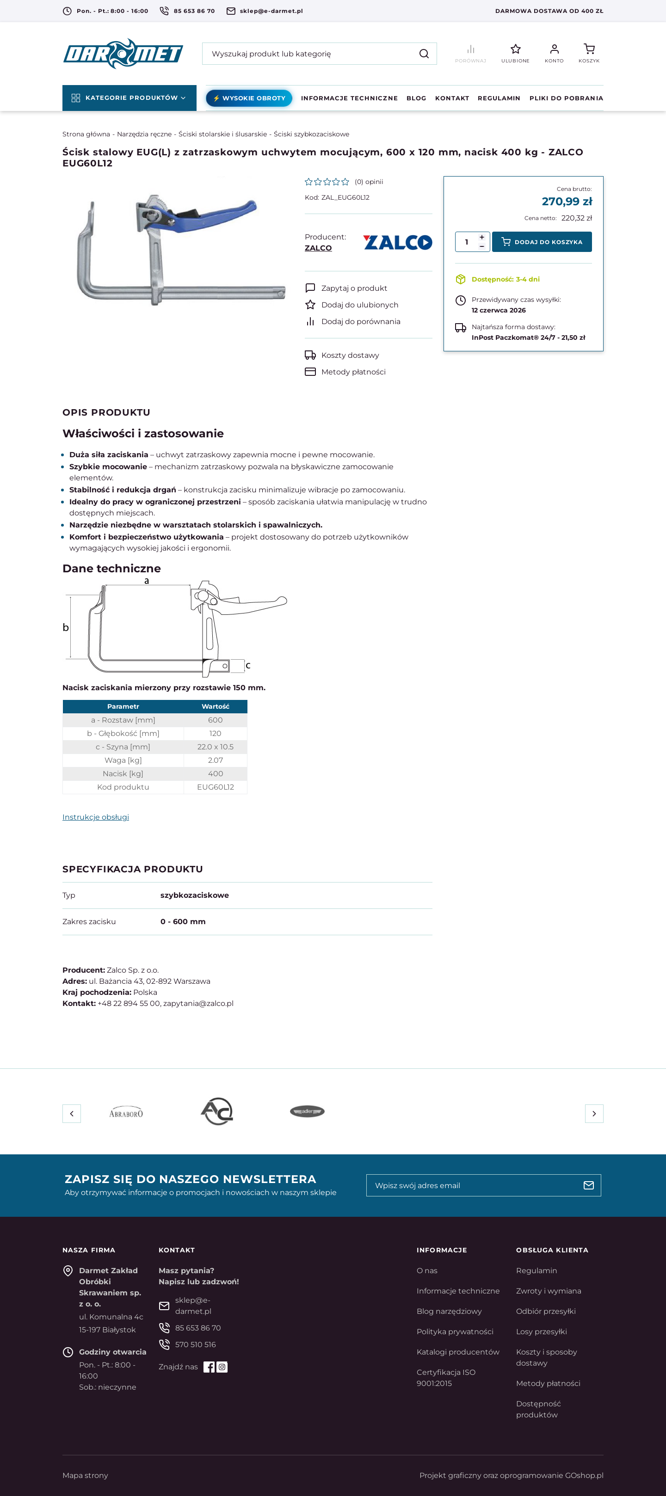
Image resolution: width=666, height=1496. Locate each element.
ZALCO (318, 248)
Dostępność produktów (538, 1409)
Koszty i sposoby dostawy (546, 1357)
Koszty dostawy (350, 355)
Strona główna (86, 134)
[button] (482, 246)
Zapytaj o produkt (354, 288)
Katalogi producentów (458, 1352)
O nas (427, 1270)
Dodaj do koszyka (549, 242)
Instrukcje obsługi (95, 817)
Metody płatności (353, 372)
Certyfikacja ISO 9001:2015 (446, 1378)
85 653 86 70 (194, 10)
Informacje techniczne (349, 98)
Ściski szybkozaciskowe (311, 134)
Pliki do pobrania (567, 98)
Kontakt (452, 98)
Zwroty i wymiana (548, 1291)
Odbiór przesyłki (546, 1311)
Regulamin (499, 98)
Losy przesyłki (541, 1331)
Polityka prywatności (455, 1331)
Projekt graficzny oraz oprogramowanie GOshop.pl (511, 1475)
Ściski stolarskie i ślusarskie (223, 134)
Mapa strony (85, 1475)
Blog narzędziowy (449, 1311)
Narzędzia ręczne (144, 134)
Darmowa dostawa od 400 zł (549, 10)
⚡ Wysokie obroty (249, 98)
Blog (416, 98)
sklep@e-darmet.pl (271, 10)
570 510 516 (195, 1344)
